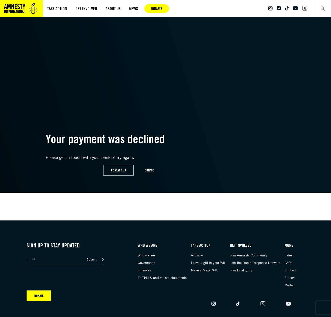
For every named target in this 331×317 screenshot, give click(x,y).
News (133, 8)
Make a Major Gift (204, 270)
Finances (144, 270)
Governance (146, 262)
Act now (197, 255)
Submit (92, 259)
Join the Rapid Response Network (255, 262)
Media (289, 285)
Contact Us (118, 170)
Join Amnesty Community (248, 255)
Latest (289, 255)
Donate (157, 8)
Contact (290, 270)
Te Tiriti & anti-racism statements (162, 277)
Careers (290, 277)
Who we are (146, 255)
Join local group (241, 270)
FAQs (288, 262)
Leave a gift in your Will (208, 262)
